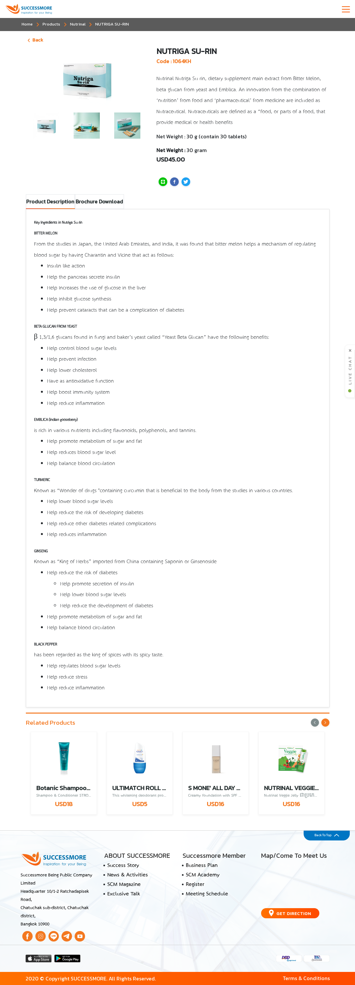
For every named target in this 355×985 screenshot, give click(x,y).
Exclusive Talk (123, 894)
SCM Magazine (124, 885)
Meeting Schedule (207, 894)
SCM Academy (203, 875)
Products (51, 24)
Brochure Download (99, 201)
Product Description (50, 201)
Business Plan (202, 866)
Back (35, 39)
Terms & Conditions (306, 978)
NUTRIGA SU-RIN (112, 24)
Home (27, 24)
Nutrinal (77, 24)
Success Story (123, 866)
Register (195, 885)
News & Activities (127, 875)
